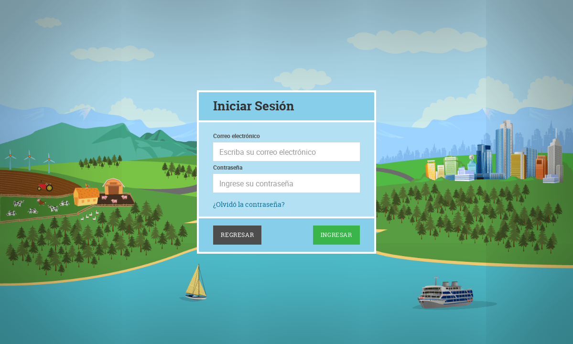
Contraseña (227, 167)
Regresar (237, 235)
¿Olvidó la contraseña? (249, 204)
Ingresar (336, 235)
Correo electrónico (236, 136)
